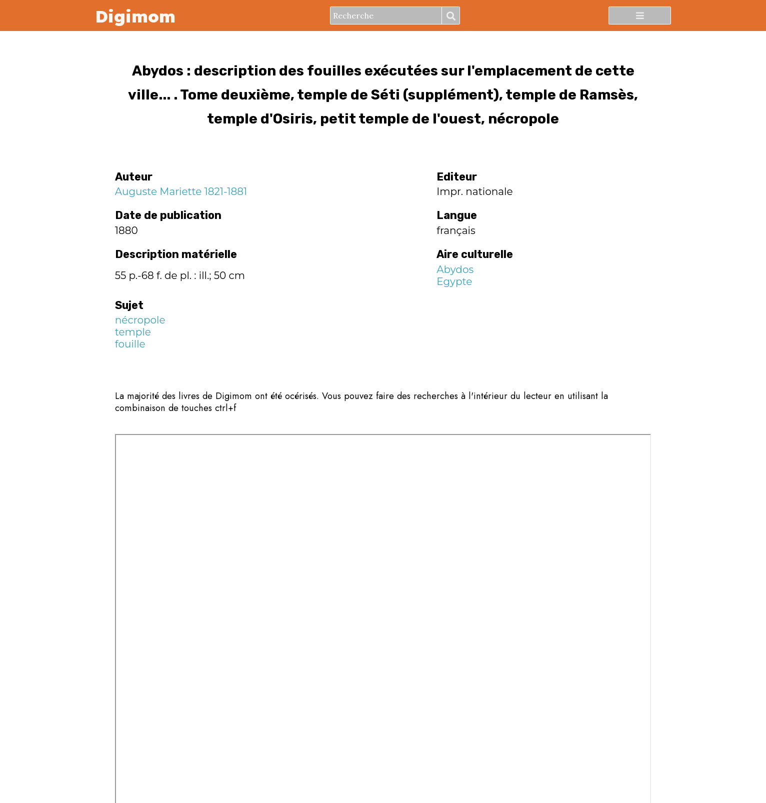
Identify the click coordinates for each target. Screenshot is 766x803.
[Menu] (639, 15)
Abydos (455, 270)
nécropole (140, 320)
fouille (130, 344)
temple (133, 332)
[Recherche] (386, 15)
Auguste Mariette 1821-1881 (181, 192)
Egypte (454, 282)
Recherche (451, 16)
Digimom (135, 16)
